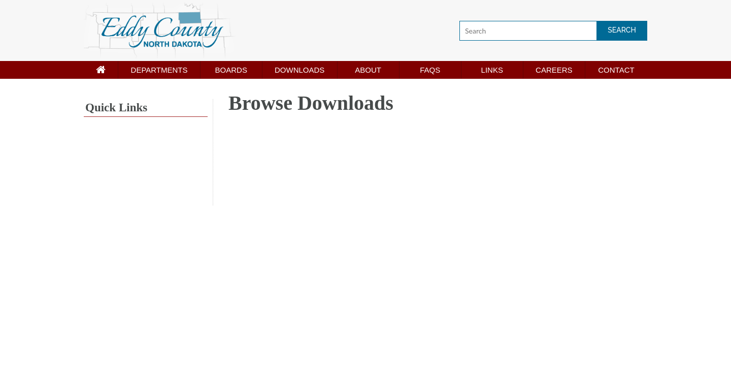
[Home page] (101, 70)
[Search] (553, 31)
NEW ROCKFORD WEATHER (146, 167)
